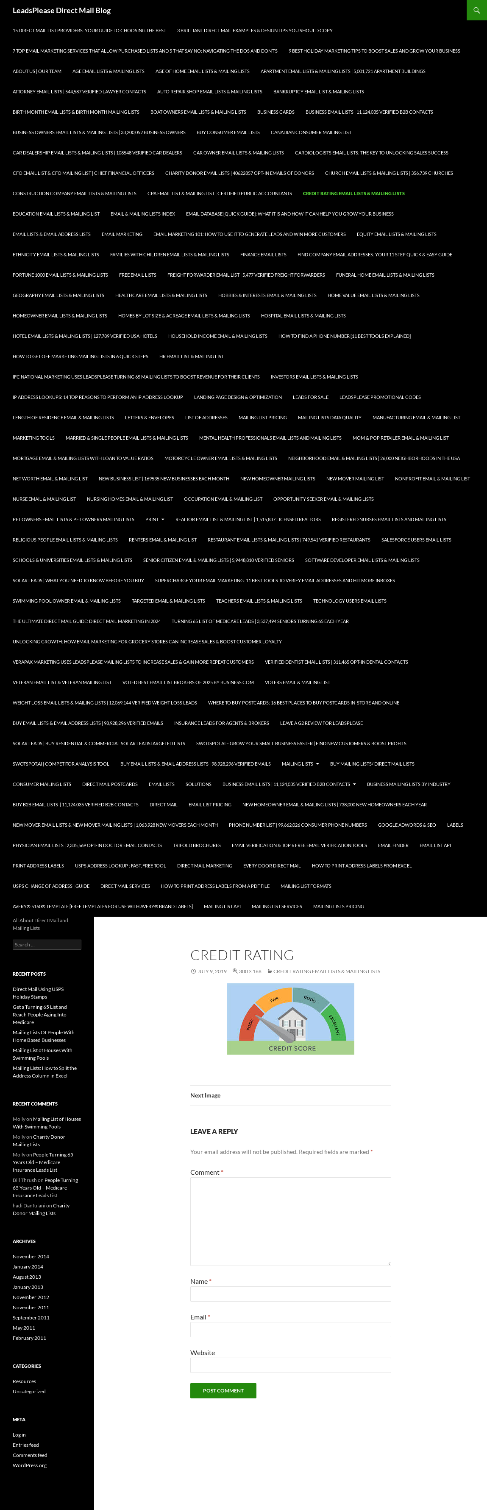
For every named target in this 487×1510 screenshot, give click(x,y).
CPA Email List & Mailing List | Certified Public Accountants (219, 193)
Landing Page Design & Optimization (238, 397)
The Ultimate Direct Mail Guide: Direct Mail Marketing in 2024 (87, 621)
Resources (24, 1381)
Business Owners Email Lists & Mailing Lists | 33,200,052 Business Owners (99, 132)
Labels (455, 825)
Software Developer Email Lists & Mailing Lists (362, 560)
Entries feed (26, 1445)
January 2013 (28, 1287)
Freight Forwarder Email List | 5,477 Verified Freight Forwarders (246, 275)
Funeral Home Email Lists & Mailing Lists (385, 275)
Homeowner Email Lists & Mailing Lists (60, 315)
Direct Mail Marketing (204, 865)
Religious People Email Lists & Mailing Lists (65, 539)
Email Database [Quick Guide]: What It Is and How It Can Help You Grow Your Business (290, 213)
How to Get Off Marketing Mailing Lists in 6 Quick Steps (80, 356)
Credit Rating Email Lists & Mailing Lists (354, 193)
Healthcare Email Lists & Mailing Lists (161, 295)
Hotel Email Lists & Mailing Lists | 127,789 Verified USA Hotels (85, 336)
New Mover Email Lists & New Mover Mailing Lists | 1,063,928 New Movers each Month (115, 825)
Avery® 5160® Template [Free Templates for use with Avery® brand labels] (103, 906)
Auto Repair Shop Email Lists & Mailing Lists (209, 91)
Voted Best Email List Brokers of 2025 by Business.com (188, 682)
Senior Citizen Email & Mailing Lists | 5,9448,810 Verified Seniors (218, 560)
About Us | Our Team (37, 71)
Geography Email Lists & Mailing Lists (58, 295)
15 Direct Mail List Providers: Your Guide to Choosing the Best (89, 30)
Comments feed (30, 1455)
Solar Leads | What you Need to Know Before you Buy (78, 580)
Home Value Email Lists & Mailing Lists (374, 295)
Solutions (198, 784)
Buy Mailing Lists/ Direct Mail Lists (372, 763)
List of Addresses (206, 417)
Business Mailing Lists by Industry (409, 784)
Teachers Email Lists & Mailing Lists (259, 600)
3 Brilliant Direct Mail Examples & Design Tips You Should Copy (255, 30)
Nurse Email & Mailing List (44, 499)
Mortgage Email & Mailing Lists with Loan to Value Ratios (83, 458)
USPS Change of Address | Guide (51, 886)
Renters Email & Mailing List (163, 539)
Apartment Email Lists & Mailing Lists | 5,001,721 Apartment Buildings (343, 71)
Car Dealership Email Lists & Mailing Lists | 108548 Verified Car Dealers (97, 152)
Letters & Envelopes (149, 417)
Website (202, 1352)
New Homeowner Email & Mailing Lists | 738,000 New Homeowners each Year (334, 804)
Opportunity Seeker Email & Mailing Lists (323, 499)
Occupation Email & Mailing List (223, 499)
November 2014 (31, 1256)
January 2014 (28, 1266)
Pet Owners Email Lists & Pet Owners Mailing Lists (73, 519)
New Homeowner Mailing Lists (277, 478)
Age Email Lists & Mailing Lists (108, 71)
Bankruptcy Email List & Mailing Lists (318, 91)
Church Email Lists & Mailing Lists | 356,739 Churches (389, 173)
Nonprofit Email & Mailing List (432, 478)
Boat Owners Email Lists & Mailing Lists (198, 112)
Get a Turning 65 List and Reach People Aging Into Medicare (40, 1014)
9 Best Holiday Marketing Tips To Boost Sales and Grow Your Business (374, 50)
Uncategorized (29, 1391)
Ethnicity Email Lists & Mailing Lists (56, 254)
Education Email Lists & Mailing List (56, 213)
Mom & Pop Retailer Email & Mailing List (401, 438)
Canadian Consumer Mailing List (311, 132)
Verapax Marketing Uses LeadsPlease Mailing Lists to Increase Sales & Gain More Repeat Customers (133, 662)
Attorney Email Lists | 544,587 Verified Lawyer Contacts (79, 91)
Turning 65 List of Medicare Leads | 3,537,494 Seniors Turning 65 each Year (260, 621)
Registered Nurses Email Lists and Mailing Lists (389, 519)
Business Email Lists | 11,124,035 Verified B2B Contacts (369, 112)
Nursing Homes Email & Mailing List (130, 499)
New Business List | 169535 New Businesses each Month (164, 478)
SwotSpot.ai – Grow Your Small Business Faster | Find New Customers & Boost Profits (301, 743)
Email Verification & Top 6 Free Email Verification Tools (299, 845)
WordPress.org (30, 1465)
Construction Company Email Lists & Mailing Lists (74, 193)
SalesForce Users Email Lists (416, 539)
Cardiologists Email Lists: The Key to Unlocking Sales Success (371, 152)
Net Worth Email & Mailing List (50, 478)
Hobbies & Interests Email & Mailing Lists (267, 295)
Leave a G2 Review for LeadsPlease (321, 723)
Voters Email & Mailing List (297, 682)
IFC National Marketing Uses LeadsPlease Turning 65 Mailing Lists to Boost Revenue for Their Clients (136, 376)
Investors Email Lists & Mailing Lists (314, 376)
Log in (19, 1434)
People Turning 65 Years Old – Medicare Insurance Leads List (43, 1162)
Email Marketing (122, 234)
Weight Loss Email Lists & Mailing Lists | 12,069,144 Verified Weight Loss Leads (105, 702)
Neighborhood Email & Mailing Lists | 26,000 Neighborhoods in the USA (374, 458)
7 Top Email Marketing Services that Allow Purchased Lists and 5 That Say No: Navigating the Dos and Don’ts (145, 50)
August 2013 (27, 1277)
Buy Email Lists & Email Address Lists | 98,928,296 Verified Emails (88, 723)
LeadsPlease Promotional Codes (380, 397)
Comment (206, 1172)
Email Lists (162, 784)
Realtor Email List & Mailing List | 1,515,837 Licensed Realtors (248, 519)
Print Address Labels (38, 865)
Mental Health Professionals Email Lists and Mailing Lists (270, 438)
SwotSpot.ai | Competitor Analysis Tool (61, 763)
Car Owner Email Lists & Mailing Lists (238, 152)
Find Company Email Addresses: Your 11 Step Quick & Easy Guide (375, 254)
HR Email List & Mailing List (191, 356)
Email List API (435, 845)
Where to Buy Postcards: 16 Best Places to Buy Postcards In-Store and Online (303, 702)
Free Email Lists (137, 275)
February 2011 (29, 1338)
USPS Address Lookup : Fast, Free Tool (120, 865)
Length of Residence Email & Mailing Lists (63, 417)
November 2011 (31, 1307)
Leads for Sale (310, 397)
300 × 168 (250, 971)
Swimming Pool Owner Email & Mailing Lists (67, 600)
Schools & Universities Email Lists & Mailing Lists (72, 560)
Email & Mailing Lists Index (143, 213)
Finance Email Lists (263, 254)
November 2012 (31, 1297)
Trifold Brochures (197, 845)
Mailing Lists (297, 763)
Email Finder (393, 845)
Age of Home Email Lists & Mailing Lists (203, 71)
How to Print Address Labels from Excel (362, 865)
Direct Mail (164, 804)
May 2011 (24, 1328)
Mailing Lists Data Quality (330, 417)
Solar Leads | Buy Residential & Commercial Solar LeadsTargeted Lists (99, 743)
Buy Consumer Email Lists (228, 132)
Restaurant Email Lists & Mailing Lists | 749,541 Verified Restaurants (289, 539)
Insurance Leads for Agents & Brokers (221, 723)
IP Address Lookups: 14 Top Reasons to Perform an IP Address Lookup (98, 397)
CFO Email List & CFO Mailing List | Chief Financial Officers (83, 173)
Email (200, 1317)
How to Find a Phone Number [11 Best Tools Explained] (344, 336)
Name (200, 1281)
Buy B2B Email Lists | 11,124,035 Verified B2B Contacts (76, 804)
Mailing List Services (277, 906)
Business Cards (276, 112)
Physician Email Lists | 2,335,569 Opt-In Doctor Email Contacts (87, 845)
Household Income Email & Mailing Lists (217, 336)
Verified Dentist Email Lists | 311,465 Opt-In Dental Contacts (336, 662)
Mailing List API (222, 906)
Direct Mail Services (125, 886)
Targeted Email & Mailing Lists (168, 600)
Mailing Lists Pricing (338, 906)
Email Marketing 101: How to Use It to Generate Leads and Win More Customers (249, 234)
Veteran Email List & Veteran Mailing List (62, 682)
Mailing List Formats (306, 886)
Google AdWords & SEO (407, 825)
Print (152, 519)
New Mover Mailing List (355, 478)
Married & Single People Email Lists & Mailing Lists (127, 438)
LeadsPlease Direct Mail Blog (62, 10)
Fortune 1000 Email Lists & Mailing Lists (60, 275)
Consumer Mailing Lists (42, 784)
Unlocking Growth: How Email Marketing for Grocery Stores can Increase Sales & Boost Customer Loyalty (147, 641)
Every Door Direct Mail (272, 865)
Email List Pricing (210, 804)
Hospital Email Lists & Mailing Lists (303, 315)
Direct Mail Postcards (110, 784)
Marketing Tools (34, 438)
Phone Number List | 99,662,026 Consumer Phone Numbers (298, 825)
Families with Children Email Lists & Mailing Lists (169, 254)
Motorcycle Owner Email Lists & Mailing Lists (220, 458)
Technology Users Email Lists (350, 600)
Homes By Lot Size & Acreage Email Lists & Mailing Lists (184, 315)
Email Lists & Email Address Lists (52, 234)
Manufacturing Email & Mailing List (416, 417)
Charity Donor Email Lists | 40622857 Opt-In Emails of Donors (239, 173)
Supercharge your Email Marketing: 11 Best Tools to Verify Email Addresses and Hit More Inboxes (275, 580)
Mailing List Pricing (263, 417)
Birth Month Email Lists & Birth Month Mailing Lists (76, 112)
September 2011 (31, 1317)
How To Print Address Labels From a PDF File (215, 886)
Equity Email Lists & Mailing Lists (397, 234)
